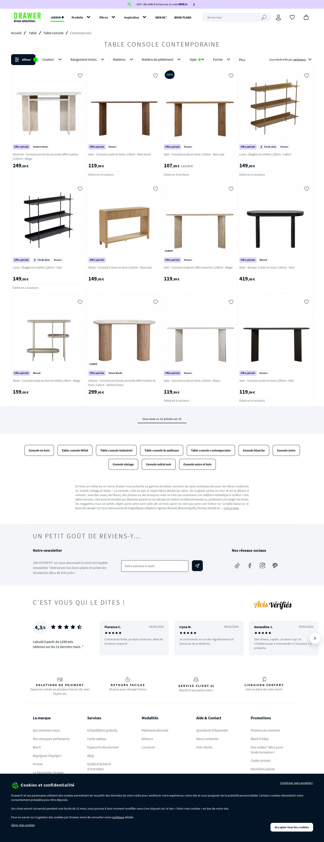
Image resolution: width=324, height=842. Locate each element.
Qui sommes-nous (46, 730)
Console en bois (39, 450)
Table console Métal (75, 450)
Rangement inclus (88, 59)
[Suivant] (315, 638)
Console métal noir (158, 464)
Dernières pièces (263, 769)
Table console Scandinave (161, 450)
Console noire (286, 450)
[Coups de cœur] (292, 17)
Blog (90, 755)
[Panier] (306, 17)
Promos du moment (265, 730)
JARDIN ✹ (57, 17)
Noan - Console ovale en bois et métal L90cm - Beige (46, 380)
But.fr (37, 747)
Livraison (148, 747)
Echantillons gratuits (102, 730)
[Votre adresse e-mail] (154, 566)
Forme (222, 59)
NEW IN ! (161, 17)
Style (198, 59)
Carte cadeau (96, 738)
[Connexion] (278, 17)
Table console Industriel (116, 450)
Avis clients (204, 747)
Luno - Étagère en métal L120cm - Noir (37, 267)
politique (118, 817)
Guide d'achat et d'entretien (99, 766)
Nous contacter (207, 738)
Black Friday (259, 738)
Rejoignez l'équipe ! (47, 755)
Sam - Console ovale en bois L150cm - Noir (266, 380)
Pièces (103, 17)
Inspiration (131, 17)
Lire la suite (231, 508)
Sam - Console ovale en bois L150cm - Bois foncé (119, 154)
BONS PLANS (182, 17)
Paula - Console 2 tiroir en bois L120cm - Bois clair (120, 267)
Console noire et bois (197, 464)
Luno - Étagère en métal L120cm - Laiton (265, 154)
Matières (124, 59)
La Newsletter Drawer (48, 772)
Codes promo (260, 760)
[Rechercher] (236, 17)
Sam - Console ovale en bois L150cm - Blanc (192, 380)
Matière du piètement (162, 59)
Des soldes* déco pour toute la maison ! (267, 749)
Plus (242, 59)
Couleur (52, 59)
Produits (77, 17)
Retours (147, 738)
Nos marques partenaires (51, 738)
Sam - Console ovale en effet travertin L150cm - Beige (198, 267)
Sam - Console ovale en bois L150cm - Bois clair (194, 154)
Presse (38, 764)
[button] (162, 59)
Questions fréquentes (212, 730)
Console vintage (123, 464)
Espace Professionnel (103, 747)
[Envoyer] (197, 565)
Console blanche (254, 450)
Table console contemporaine (211, 450)
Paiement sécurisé (155, 730)
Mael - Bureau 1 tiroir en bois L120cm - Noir (266, 267)
